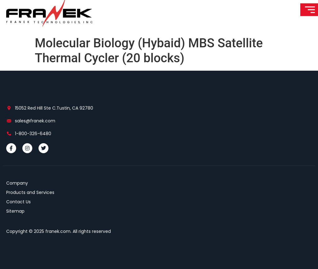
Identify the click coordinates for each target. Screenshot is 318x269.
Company (17, 183)
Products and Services (30, 192)
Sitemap (15, 211)
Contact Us (18, 202)
